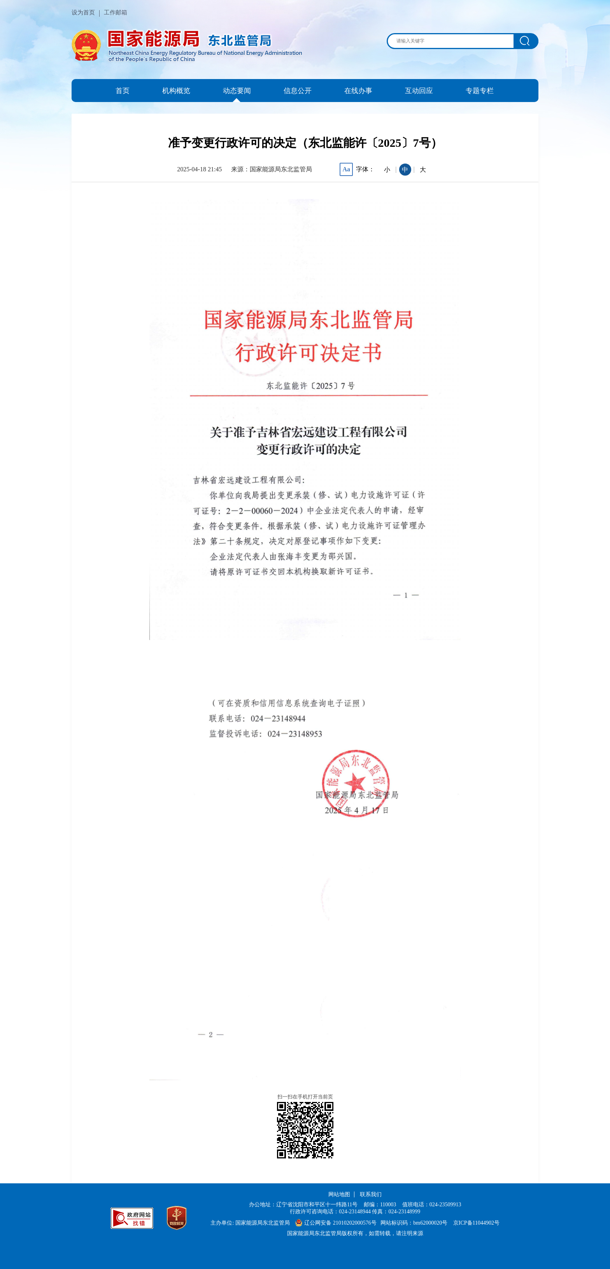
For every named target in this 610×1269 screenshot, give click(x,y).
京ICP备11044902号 (476, 1223)
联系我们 (371, 1194)
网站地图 (339, 1194)
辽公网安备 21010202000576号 (336, 1223)
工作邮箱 (115, 12)
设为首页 (83, 12)
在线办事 (358, 91)
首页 (123, 91)
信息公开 (298, 91)
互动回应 (419, 91)
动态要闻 (237, 91)
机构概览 (176, 91)
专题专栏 (480, 91)
